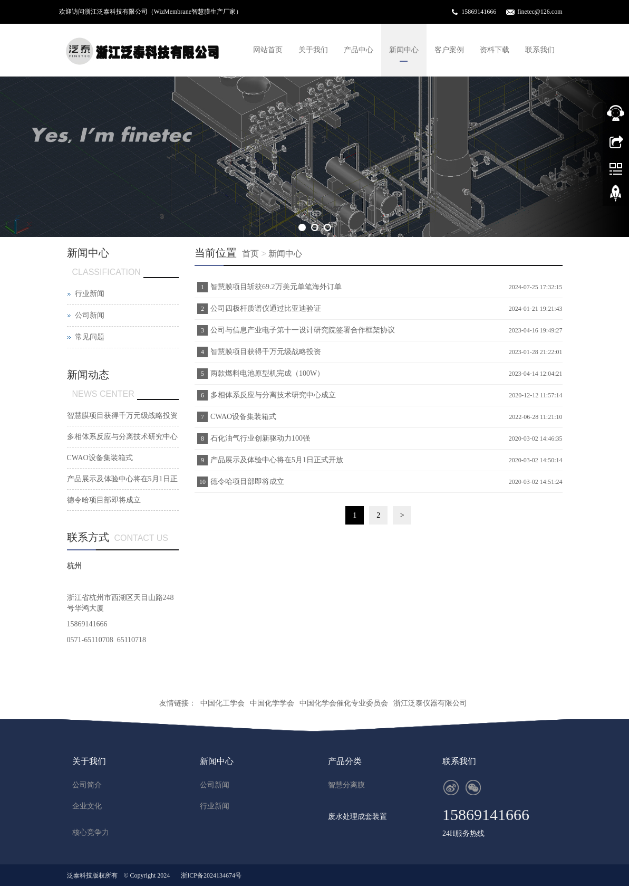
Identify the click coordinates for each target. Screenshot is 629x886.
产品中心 (358, 50)
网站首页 (268, 50)
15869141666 (478, 11)
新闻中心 (404, 50)
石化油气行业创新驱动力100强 (260, 438)
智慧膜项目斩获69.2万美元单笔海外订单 (276, 287)
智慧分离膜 (346, 785)
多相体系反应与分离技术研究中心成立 (273, 395)
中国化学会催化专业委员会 (343, 703)
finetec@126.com (539, 11)
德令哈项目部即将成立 (247, 481)
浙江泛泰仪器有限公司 (430, 703)
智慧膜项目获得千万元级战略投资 (265, 352)
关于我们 (313, 50)
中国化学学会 (272, 703)
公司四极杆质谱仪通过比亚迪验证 (265, 308)
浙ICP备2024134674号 (211, 875)
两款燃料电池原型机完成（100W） (267, 373)
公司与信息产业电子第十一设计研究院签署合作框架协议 (302, 330)
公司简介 (87, 785)
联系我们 (540, 50)
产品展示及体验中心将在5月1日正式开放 (276, 460)
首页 (250, 253)
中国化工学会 (222, 703)
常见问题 (89, 337)
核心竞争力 (90, 832)
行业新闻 (89, 294)
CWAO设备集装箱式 (243, 417)
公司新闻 (89, 315)
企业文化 (87, 806)
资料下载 (494, 50)
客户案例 (449, 50)
